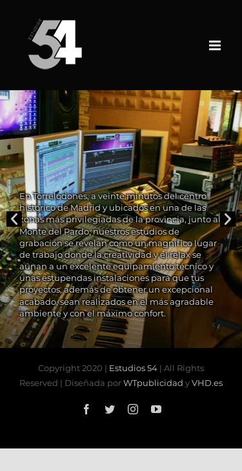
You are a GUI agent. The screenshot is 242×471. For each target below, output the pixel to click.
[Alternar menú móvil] (216, 45)
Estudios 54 (133, 368)
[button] (14, 219)
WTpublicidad (153, 383)
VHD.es (207, 383)
